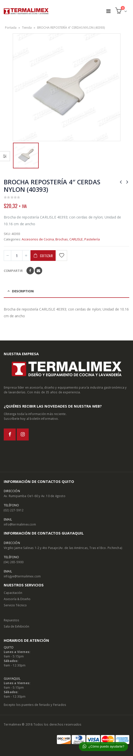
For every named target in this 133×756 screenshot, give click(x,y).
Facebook (30, 270)
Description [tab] (23, 291)
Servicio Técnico (15, 605)
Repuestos (11, 620)
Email (38, 270)
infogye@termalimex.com (22, 576)
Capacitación (13, 593)
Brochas (61, 239)
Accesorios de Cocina (38, 239)
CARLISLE (76, 239)
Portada (10, 27)
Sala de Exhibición (16, 626)
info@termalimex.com (20, 524)
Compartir (13, 270)
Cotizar (46, 255)
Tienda (27, 27)
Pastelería (92, 239)
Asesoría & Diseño (17, 599)
